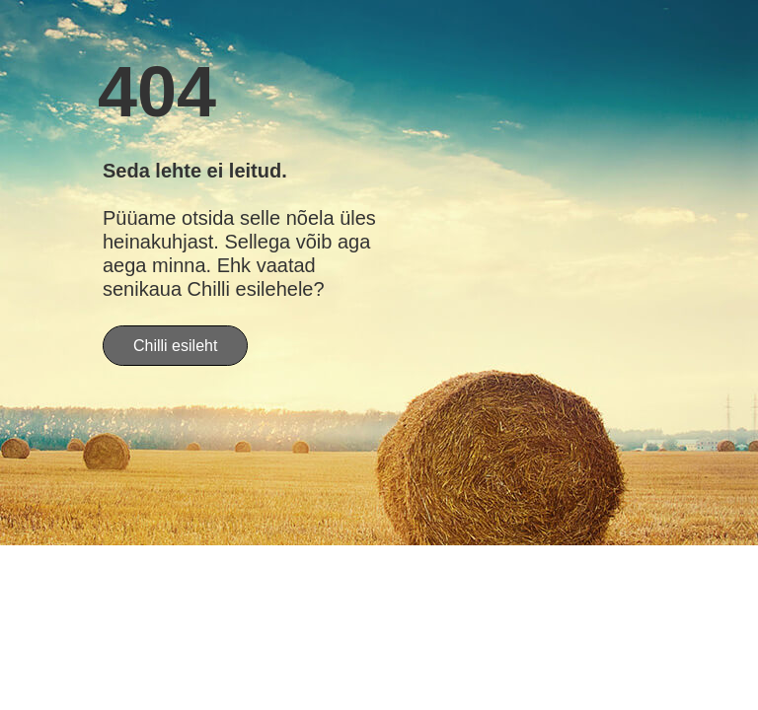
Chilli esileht (175, 345)
